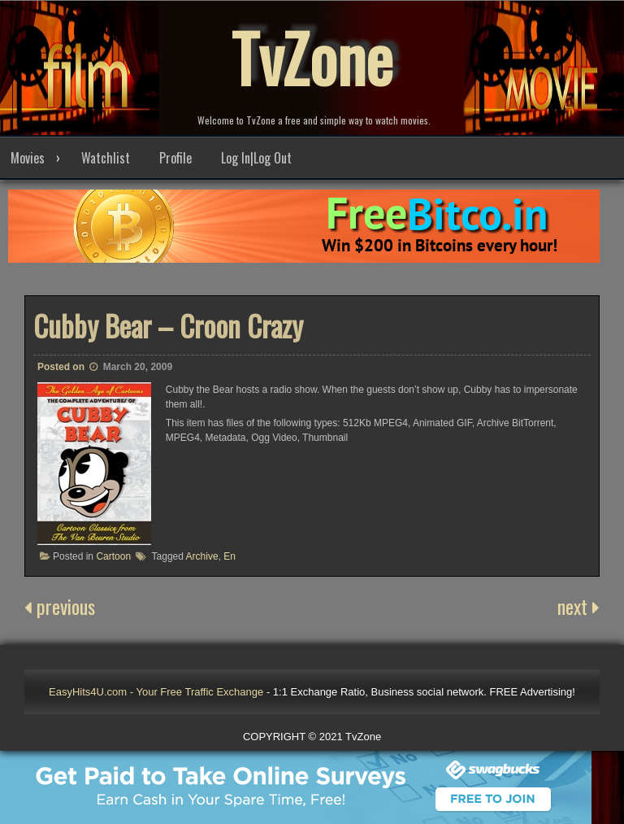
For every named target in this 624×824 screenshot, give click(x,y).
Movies (28, 158)
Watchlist (105, 158)
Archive (202, 556)
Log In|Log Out (256, 158)
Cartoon (113, 556)
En (229, 556)
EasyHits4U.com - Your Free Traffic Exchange (156, 692)
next (578, 606)
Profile (175, 158)
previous (59, 606)
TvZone (312, 57)
